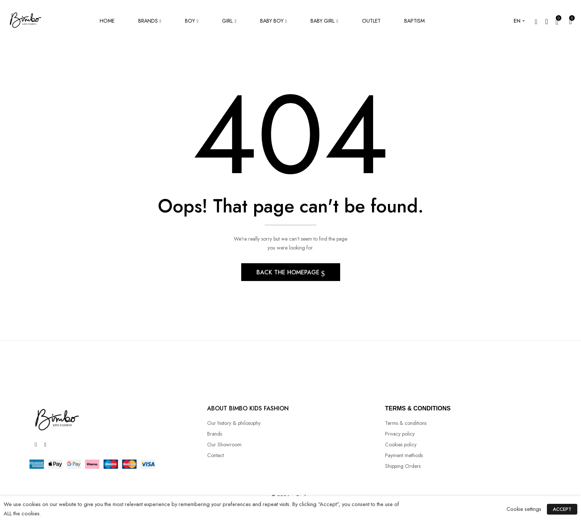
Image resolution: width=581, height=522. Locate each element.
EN (517, 20)
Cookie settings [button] (524, 509)
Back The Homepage (288, 272)
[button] (570, 21)
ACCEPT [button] (562, 509)
